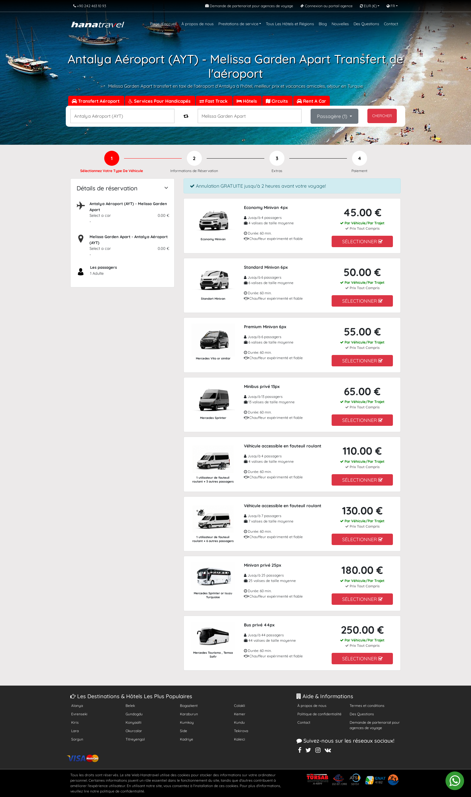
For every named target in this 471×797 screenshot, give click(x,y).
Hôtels (247, 101)
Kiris (75, 722)
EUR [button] (368, 6)
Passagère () (332, 116)
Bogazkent (189, 705)
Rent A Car (311, 101)
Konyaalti (133, 722)
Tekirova (241, 731)
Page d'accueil (163, 23)
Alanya (77, 705)
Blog (323, 23)
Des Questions (366, 23)
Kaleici (239, 739)
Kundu (239, 722)
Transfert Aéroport (96, 101)
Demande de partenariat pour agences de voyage (375, 725)
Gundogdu (134, 714)
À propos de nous (197, 23)
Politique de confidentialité (319, 714)
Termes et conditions (367, 705)
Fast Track (214, 101)
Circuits (277, 101)
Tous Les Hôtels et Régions (290, 23)
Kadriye (186, 739)
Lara (75, 731)
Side (183, 731)
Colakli (239, 705)
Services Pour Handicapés (160, 101)
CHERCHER (382, 115)
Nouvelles (340, 23)
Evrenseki (79, 714)
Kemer (239, 714)
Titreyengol (135, 739)
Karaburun (189, 714)
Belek (130, 705)
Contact (391, 23)
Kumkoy (187, 722)
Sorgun (77, 739)
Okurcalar (134, 731)
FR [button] (391, 6)
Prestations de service (238, 23)
